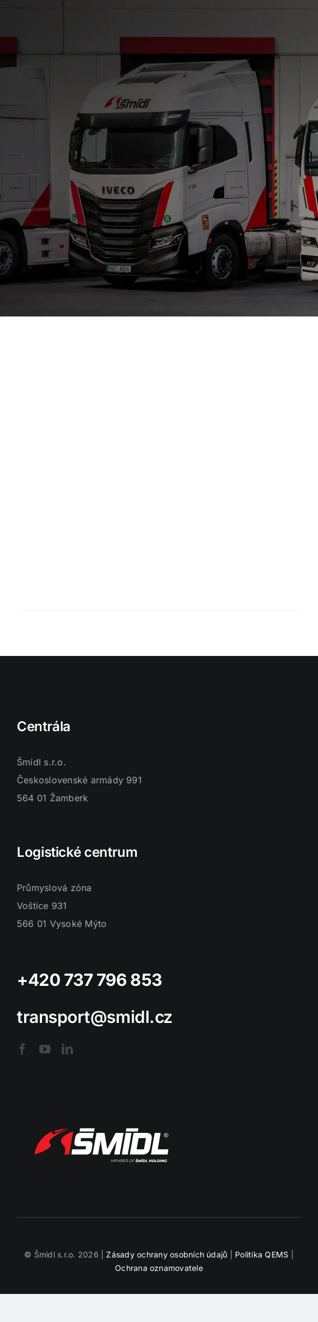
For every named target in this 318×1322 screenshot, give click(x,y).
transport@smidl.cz (95, 1017)
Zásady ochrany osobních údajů (166, 1254)
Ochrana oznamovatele (159, 1268)
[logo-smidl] (101, 1115)
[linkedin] (67, 1049)
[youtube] (44, 1049)
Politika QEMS (261, 1254)
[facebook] (22, 1049)
